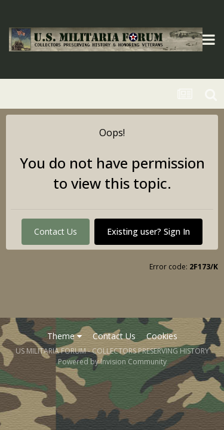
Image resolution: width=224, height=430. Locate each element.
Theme (64, 336)
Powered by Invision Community (112, 362)
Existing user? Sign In (148, 231)
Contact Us (55, 231)
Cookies (161, 336)
